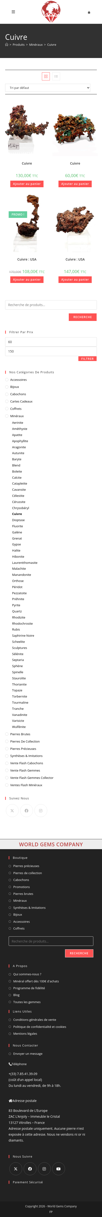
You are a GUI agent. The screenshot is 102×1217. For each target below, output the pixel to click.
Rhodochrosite (22, 623)
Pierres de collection (27, 873)
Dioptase (18, 520)
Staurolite (19, 678)
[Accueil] (6, 44)
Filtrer (87, 359)
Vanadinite (19, 715)
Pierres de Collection (25, 741)
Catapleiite (19, 483)
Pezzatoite (19, 593)
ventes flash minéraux (26, 785)
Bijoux (14, 387)
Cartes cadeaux (21, 401)
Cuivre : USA (26, 259)
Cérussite (18, 502)
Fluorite (17, 526)
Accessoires (18, 380)
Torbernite (19, 696)
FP (50, 1212)
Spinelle (17, 672)
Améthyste (19, 429)
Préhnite (18, 599)
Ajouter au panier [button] (27, 184)
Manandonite (21, 575)
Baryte (16, 459)
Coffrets (16, 409)
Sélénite (17, 654)
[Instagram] (40, 810)
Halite (16, 550)
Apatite (17, 435)
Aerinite (17, 422)
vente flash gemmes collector (32, 778)
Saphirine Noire (23, 635)
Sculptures (19, 648)
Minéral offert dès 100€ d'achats (36, 981)
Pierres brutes (23, 894)
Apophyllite (20, 441)
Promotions (21, 887)
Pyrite (16, 605)
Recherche (82, 317)
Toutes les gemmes (27, 1002)
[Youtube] (58, 1168)
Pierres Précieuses (23, 749)
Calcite (17, 477)
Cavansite (19, 489)
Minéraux (17, 416)
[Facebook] (26, 810)
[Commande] (51, 88)
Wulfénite (19, 727)
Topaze (17, 690)
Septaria (18, 660)
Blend (16, 465)
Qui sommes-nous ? (27, 974)
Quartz (17, 611)
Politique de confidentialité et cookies (39, 1027)
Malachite (19, 568)
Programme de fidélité (29, 988)
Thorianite (19, 684)
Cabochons (18, 394)
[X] (12, 810)
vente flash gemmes (25, 770)
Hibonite (18, 556)
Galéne (17, 532)
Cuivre (51, 44)
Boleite (17, 471)
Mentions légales (25, 1033)
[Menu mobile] (13, 11)
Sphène (17, 666)
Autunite (18, 453)
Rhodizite (18, 617)
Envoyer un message (28, 1053)
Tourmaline (20, 702)
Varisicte (18, 721)
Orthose (18, 581)
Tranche (18, 708)
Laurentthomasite (24, 563)
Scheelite (18, 642)
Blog (16, 995)
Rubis (16, 629)
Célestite (18, 496)
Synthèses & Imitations (26, 756)
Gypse (16, 544)
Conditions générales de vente (34, 1020)
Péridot (17, 587)
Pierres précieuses (26, 866)
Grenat (17, 538)
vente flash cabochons (26, 763)
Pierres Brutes (20, 734)
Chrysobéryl (20, 508)
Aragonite (19, 447)
